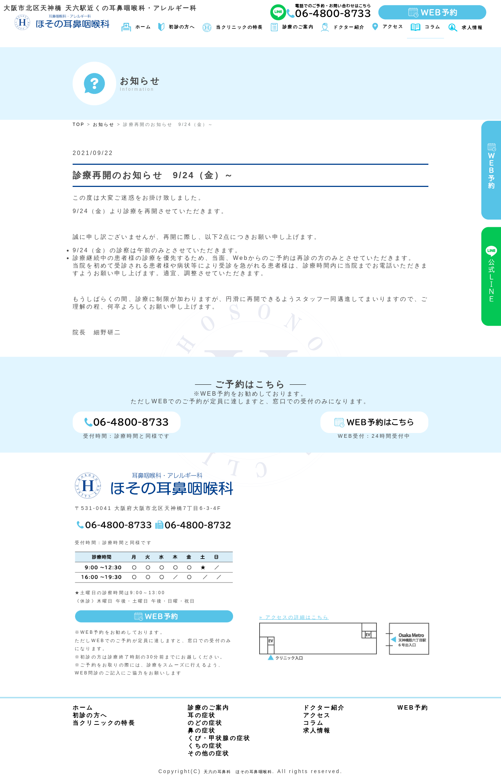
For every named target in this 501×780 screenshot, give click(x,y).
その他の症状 (208, 753)
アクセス (317, 715)
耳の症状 (202, 715)
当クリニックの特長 (104, 723)
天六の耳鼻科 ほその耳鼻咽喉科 (238, 771)
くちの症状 (205, 746)
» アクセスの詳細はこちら (301, 617)
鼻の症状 (202, 730)
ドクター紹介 (324, 708)
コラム (313, 723)
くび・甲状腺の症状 (219, 738)
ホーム (83, 708)
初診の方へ (90, 715)
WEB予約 (413, 708)
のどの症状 (205, 723)
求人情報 (317, 730)
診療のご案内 (208, 708)
